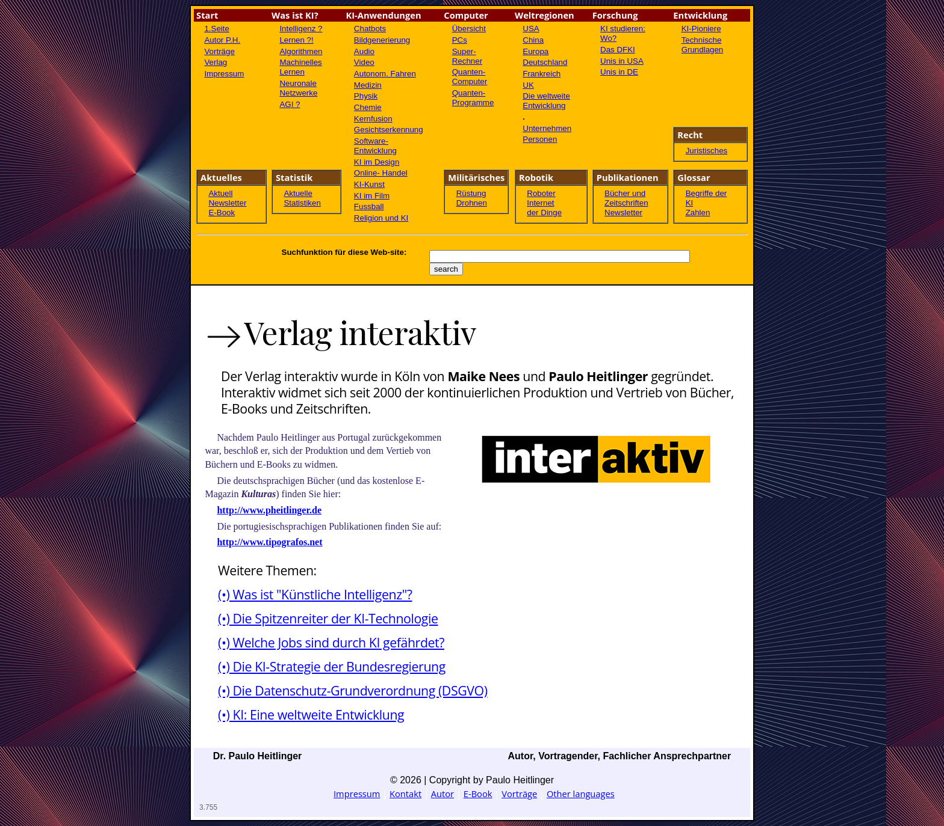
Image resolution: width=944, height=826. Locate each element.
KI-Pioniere (701, 28)
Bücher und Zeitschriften (626, 198)
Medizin (368, 85)
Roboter (541, 193)
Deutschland (545, 62)
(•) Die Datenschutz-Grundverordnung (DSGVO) (352, 690)
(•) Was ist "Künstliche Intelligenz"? (315, 594)
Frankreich (541, 73)
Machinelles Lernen (300, 67)
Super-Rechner (467, 56)
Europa (535, 51)
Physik (365, 95)
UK (528, 85)
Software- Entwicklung (375, 145)
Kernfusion (373, 118)
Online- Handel (381, 172)
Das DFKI (617, 49)
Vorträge (219, 51)
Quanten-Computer (470, 76)
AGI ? (289, 104)
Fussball (369, 206)
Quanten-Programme (473, 97)
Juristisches (707, 150)
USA (531, 28)
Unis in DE (619, 71)
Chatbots (370, 28)
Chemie (368, 107)
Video (364, 62)
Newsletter (227, 202)
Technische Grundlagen (703, 44)
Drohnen (471, 202)
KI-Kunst (369, 184)
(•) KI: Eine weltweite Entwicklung (311, 714)
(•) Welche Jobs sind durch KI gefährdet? (331, 642)
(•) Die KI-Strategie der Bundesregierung (332, 666)
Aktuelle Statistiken (302, 198)
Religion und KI (381, 217)
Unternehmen (547, 128)
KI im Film (372, 195)
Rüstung (471, 193)
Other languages (581, 794)
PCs (459, 39)
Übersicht (469, 28)
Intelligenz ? (300, 28)
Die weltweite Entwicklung (546, 100)
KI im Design (377, 162)
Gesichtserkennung (388, 129)
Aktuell (220, 193)
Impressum (224, 73)
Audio (364, 51)
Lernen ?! (296, 39)
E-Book (221, 212)
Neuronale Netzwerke (298, 88)
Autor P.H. (222, 39)
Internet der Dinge (544, 207)
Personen (540, 139)
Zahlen (698, 212)
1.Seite (216, 28)
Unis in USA (622, 61)
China (533, 39)
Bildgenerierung (382, 39)
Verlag (215, 62)
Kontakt (405, 794)
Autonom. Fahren (385, 73)
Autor (442, 794)
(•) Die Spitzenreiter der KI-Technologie (328, 618)
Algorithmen (300, 51)
